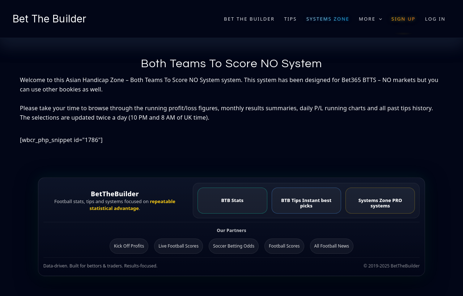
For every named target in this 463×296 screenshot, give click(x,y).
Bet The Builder (49, 19)
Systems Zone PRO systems (380, 203)
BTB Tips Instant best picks (306, 203)
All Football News (331, 246)
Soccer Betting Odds (233, 246)
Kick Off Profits (129, 246)
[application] (378, 18)
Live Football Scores (178, 246)
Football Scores (284, 246)
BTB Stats (232, 200)
